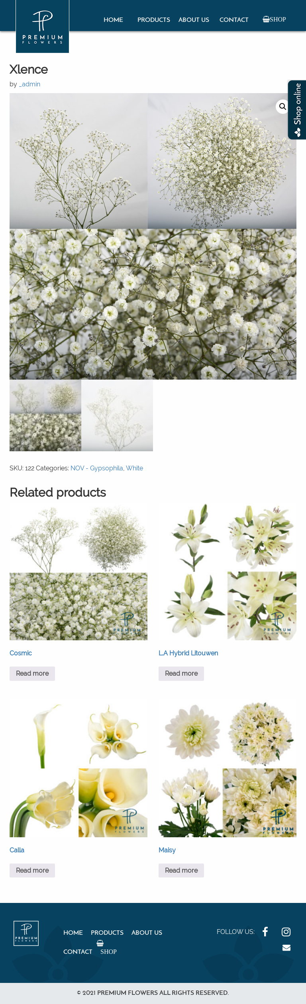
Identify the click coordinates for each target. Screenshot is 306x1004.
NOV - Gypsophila (97, 468)
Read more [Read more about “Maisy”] (181, 870)
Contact (234, 20)
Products (153, 20)
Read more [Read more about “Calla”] (32, 870)
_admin (29, 84)
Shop (278, 19)
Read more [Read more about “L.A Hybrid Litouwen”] (181, 673)
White (134, 468)
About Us (193, 20)
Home (113, 20)
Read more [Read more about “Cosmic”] (32, 673)
